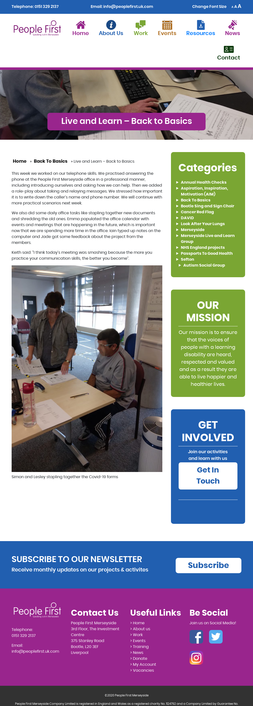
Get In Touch (208, 476)
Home (19, 161)
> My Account (143, 665)
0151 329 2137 (47, 7)
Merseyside (193, 230)
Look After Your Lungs (203, 224)
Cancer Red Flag (197, 212)
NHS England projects (203, 248)
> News (136, 653)
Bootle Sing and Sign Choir (207, 206)
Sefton (187, 259)
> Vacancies (142, 670)
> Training (139, 647)
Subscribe (208, 565)
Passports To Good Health (207, 253)
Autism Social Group (204, 265)
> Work (136, 635)
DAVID (187, 218)
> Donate (138, 659)
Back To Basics (50, 161)
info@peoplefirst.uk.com (128, 7)
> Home (137, 623)
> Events (138, 641)
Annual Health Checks (204, 182)
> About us (140, 629)
